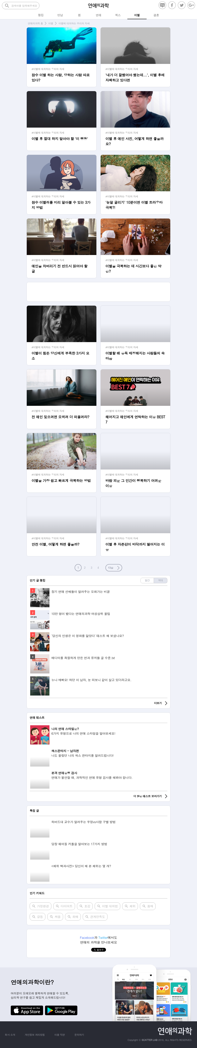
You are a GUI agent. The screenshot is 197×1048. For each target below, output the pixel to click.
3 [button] (91, 567)
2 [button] (85, 567)
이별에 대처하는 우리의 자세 (74, 23)
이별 (50, 23)
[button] (113, 567)
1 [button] (78, 567)
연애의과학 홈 (35, 23)
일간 (147, 580)
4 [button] (98, 567)
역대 (160, 580)
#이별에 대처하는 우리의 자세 (48, 69)
